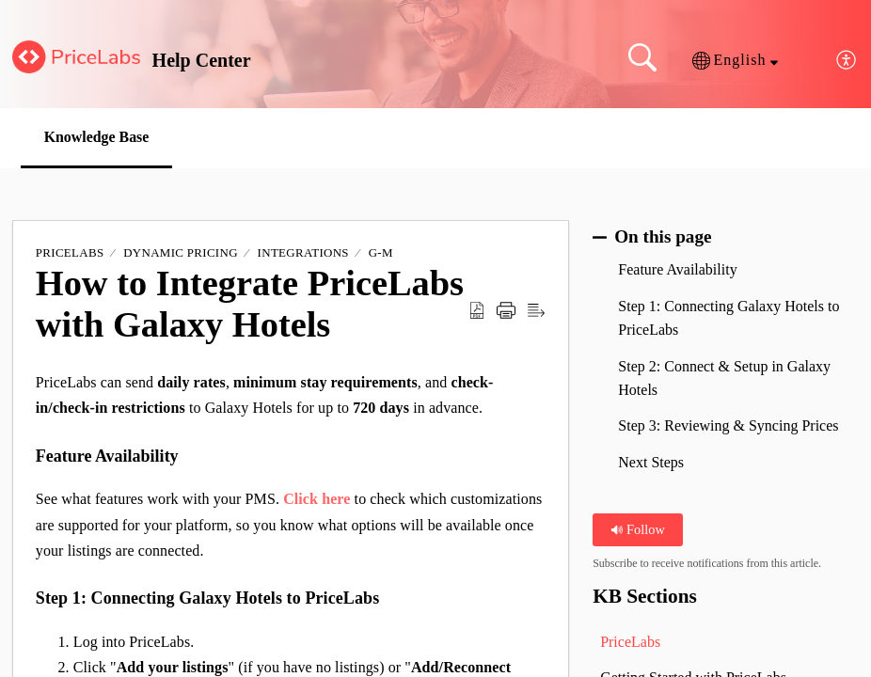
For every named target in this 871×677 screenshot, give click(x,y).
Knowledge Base (97, 137)
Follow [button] (637, 529)
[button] (735, 60)
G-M (381, 253)
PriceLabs (70, 253)
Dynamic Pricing (180, 253)
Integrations (303, 253)
